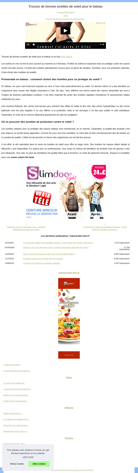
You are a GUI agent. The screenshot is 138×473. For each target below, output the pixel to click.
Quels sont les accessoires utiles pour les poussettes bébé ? (49, 254)
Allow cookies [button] (39, 464)
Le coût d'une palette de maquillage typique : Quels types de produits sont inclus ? (105, 228)
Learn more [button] (28, 457)
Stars (65, 16)
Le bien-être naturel (11, 365)
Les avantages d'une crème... (16, 450)
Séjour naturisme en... (12, 413)
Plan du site (71, 470)
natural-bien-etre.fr (66, 12)
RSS (91, 470)
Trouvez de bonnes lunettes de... (17, 389)
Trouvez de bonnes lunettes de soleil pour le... (65, 19)
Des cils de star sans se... (14, 461)
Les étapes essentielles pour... (16, 419)
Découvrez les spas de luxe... (16, 425)
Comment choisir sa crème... (15, 456)
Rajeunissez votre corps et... (15, 431)
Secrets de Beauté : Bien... (14, 444)
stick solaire (66, 57)
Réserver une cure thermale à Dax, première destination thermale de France (26, 228)
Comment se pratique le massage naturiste (41, 263)
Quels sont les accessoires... (15, 401)
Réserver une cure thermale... (16, 395)
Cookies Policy (82, 470)
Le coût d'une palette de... (14, 383)
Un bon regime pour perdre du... (17, 371)
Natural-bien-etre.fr (58, 470)
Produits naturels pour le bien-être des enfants (43, 259)
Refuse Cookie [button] (17, 464)
